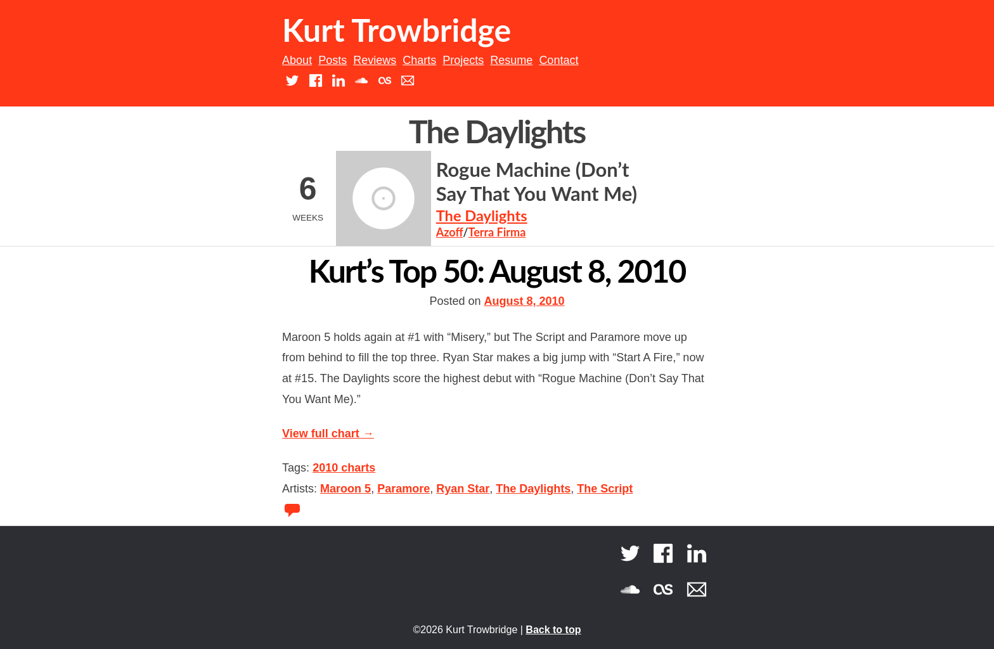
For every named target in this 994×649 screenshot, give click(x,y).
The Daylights (481, 215)
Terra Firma (497, 232)
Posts (332, 60)
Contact (558, 60)
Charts (419, 60)
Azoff (449, 232)
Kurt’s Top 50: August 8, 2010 (497, 271)
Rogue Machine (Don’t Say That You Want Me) (536, 182)
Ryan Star (462, 488)
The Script (605, 488)
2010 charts (344, 467)
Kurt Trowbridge (396, 30)
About (297, 60)
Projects (463, 60)
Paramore (403, 488)
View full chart (328, 433)
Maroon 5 (345, 488)
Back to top (553, 629)
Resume (511, 60)
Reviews (374, 60)
